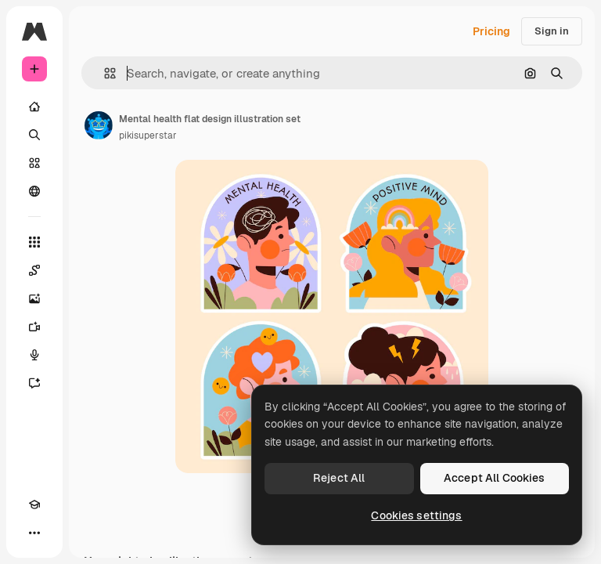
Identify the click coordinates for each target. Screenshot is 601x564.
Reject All (339, 478)
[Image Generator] (34, 298)
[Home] (34, 106)
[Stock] (34, 162)
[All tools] (34, 242)
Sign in (551, 31)
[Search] (34, 134)
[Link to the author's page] (99, 125)
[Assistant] (34, 383)
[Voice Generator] (34, 354)
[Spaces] (34, 270)
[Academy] (34, 504)
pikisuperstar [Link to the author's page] (148, 135)
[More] (34, 532)
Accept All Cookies (494, 478)
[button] (103, 73)
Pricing (491, 31)
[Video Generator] (34, 326)
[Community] (34, 191)
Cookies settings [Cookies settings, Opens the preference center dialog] (416, 515)
